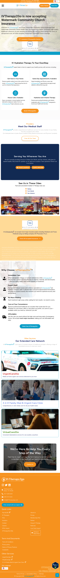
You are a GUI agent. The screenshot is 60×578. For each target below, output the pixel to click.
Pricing (32, 515)
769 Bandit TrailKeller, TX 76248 (8, 490)
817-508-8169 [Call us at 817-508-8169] (8, 494)
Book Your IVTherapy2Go (29, 326)
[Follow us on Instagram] (3, 485)
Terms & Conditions (7, 542)
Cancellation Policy (31, 574)
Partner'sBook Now (35, 532)
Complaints (5, 550)
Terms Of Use (20, 574)
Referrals (33, 526)
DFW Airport (5, 528)
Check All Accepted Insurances (30, 238)
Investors (4, 520)
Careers (4, 526)
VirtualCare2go (7, 560)
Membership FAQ (35, 518)
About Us (33, 512)
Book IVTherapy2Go (30, 111)
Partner (32, 520)
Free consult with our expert (13, 505)
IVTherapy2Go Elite (7, 531)
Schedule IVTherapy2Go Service (30, 39)
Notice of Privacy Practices (9, 547)
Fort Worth (30, 191)
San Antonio (31, 193)
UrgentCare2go (7, 557)
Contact (4, 523)
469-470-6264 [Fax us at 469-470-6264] (8, 497)
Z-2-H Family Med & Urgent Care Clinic (14, 562)
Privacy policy (6, 544)
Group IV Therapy (35, 523)
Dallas (29, 189)
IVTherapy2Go (14, 27)
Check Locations (23, 167)
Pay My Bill (6, 512)
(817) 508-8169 (37, 167)
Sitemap (41, 574)
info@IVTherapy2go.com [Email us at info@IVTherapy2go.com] (11, 500)
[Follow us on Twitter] (6, 485)
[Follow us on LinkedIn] (9, 485)
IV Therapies (5, 515)
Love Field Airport (35, 528)
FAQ (3, 518)
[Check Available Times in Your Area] (54, 5)
